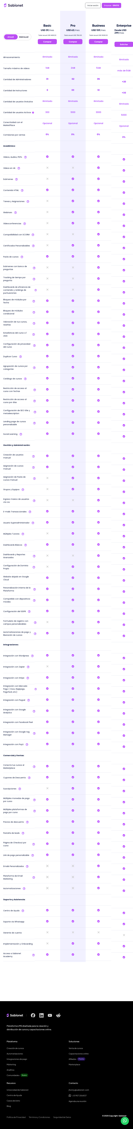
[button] (126, 5)
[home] (34, 5)
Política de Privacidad (16, 1117)
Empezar (111, 5)
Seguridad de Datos (62, 1117)
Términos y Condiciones (39, 1117)
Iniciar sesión (92, 5)
